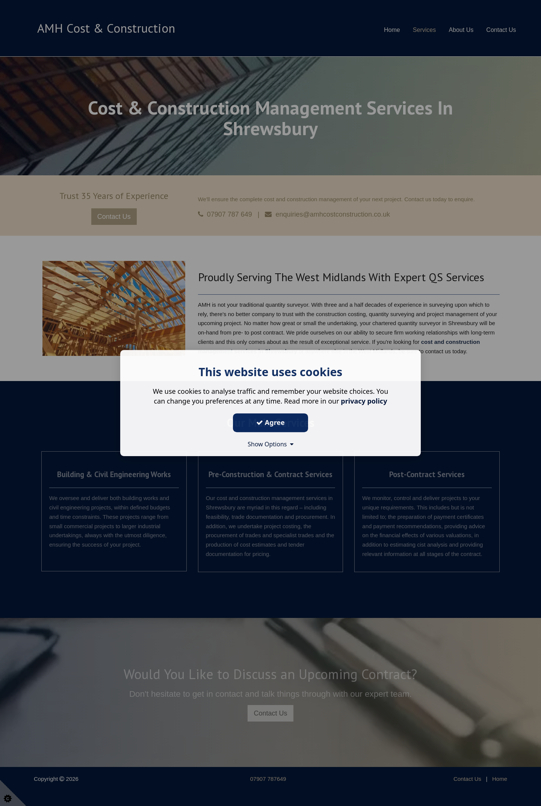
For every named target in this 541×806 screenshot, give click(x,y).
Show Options (270, 444)
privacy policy (364, 400)
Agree (270, 422)
